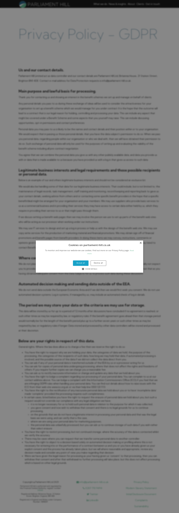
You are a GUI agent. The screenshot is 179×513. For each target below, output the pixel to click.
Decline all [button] (98, 263)
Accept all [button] (80, 263)
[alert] (89, 256)
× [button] (140, 243)
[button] (89, 256)
